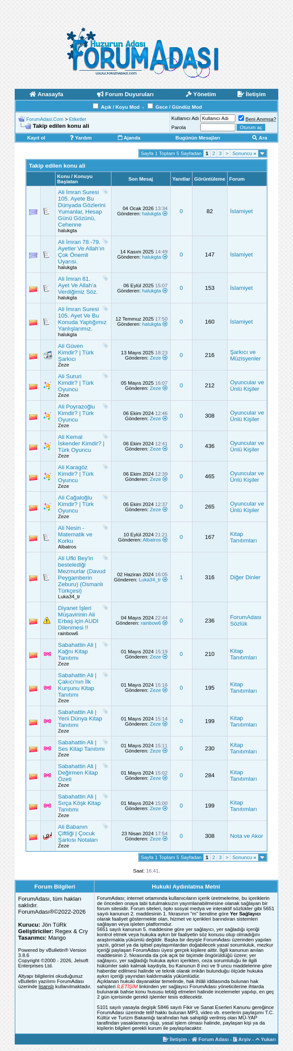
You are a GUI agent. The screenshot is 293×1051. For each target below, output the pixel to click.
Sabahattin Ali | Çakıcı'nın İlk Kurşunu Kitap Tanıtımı (77, 685)
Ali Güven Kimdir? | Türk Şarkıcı (76, 352)
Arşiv (242, 1039)
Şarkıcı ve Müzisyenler (245, 355)
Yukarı (265, 1039)
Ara (259, 137)
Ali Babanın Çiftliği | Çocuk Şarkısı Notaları (78, 833)
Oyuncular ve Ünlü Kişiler (247, 385)
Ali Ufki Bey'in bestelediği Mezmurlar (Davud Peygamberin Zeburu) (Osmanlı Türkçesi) (82, 574)
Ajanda (129, 137)
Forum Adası (210, 1039)
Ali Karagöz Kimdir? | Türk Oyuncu (76, 473)
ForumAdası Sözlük (246, 620)
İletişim (175, 1039)
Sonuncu (244, 153)
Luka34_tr (69, 596)
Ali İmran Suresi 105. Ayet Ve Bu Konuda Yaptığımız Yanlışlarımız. (82, 319)
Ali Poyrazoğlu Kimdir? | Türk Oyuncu (76, 413)
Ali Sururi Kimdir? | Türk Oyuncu (76, 383)
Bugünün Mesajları (198, 137)
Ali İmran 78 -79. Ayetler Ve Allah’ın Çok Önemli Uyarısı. (81, 252)
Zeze (63, 364)
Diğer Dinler (245, 577)
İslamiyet (241, 211)
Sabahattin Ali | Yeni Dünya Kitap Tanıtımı (80, 718)
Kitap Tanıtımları (243, 537)
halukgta (67, 230)
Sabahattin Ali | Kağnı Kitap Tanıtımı (77, 651)
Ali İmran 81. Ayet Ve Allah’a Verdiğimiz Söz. (78, 285)
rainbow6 (68, 633)
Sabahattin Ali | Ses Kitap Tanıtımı (81, 745)
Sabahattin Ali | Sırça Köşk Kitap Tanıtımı (79, 803)
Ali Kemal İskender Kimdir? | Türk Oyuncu (81, 443)
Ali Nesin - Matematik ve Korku (75, 534)
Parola (178, 127)
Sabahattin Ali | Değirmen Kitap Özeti (78, 772)
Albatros (67, 546)
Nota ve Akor (246, 836)
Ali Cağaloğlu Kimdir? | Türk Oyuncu (76, 504)
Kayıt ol (36, 137)
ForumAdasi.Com (45, 119)
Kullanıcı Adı (185, 118)
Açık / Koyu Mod (120, 107)
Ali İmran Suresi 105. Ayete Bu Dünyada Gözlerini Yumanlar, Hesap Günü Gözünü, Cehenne (82, 208)
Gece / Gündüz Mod (179, 107)
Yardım (80, 137)
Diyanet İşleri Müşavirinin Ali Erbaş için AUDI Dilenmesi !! (78, 618)
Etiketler (77, 119)
